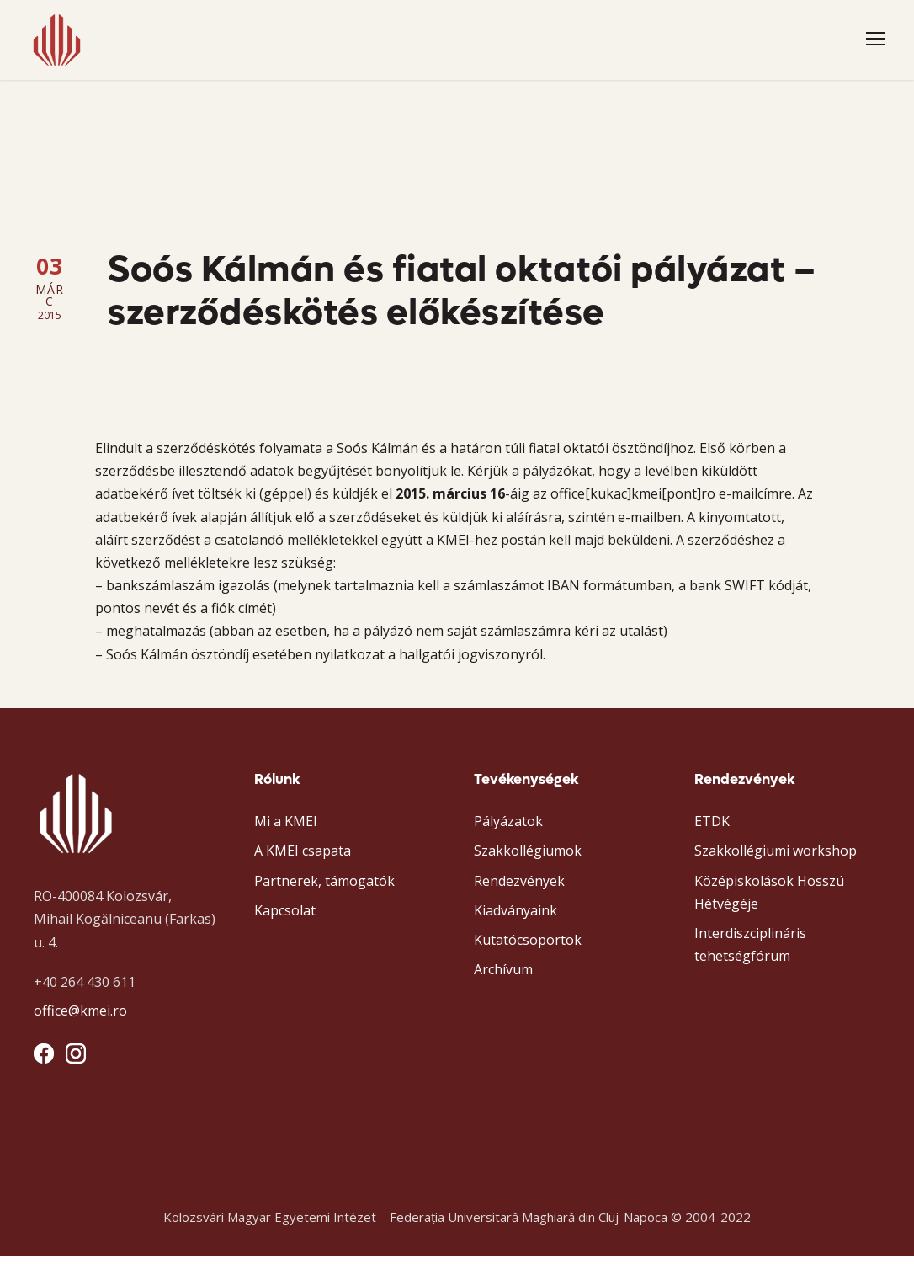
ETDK (712, 829)
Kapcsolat (285, 918)
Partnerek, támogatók (324, 889)
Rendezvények (519, 889)
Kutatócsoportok (528, 948)
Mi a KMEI (285, 829)
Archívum (503, 977)
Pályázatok (508, 829)
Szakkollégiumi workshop (775, 860)
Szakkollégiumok (528, 860)
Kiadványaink (515, 918)
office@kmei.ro (80, 1019)
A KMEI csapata (302, 860)
